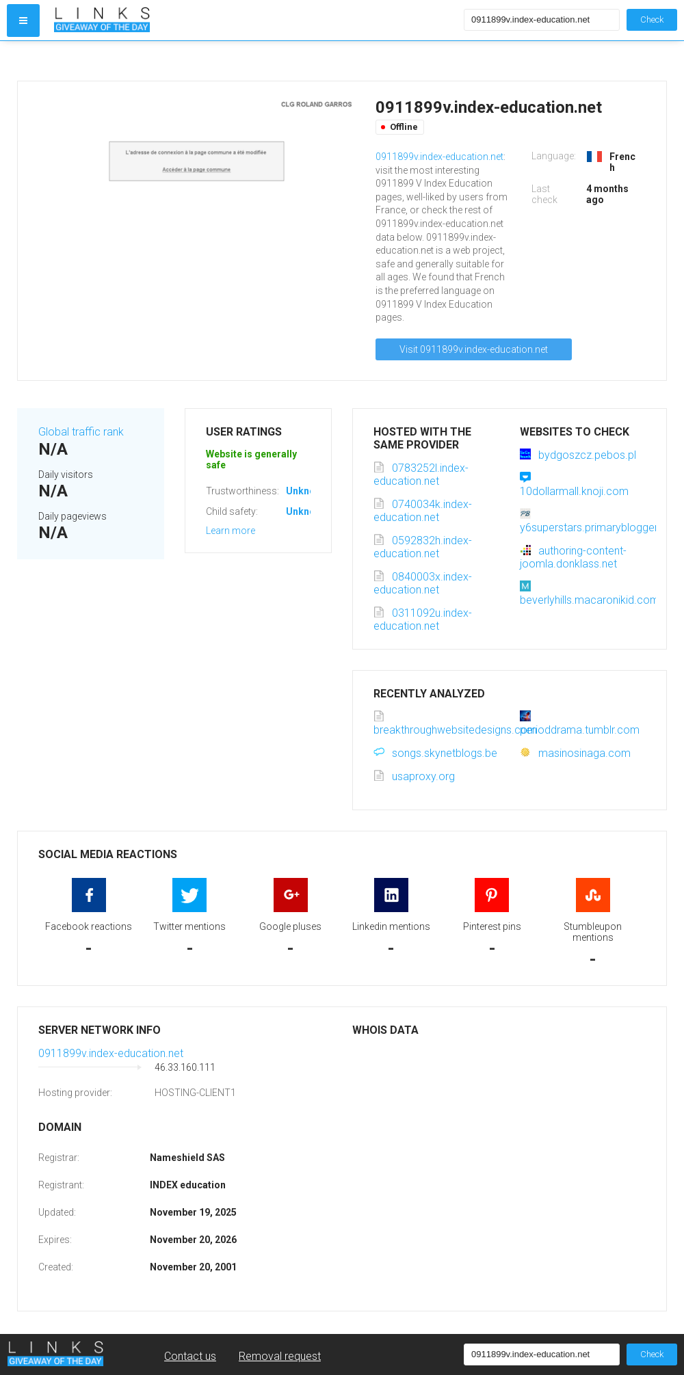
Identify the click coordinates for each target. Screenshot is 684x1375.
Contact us (190, 1356)
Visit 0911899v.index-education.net (473, 349)
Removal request (280, 1356)
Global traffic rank (81, 431)
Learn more (230, 530)
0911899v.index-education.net (439, 156)
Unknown (307, 490)
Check (651, 19)
